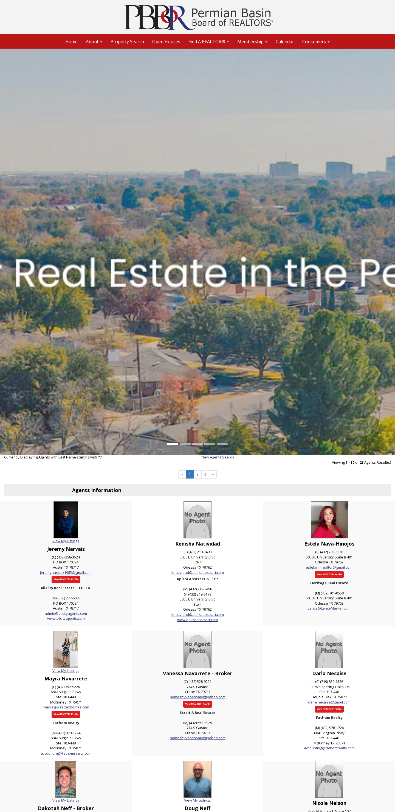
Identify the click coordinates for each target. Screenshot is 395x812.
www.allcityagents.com (66, 618)
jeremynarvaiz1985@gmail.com (66, 572)
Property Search (127, 41)
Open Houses (166, 41)
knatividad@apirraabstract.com (197, 572)
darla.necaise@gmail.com (329, 702)
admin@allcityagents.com (66, 613)
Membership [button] (252, 41)
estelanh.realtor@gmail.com (329, 567)
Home (71, 41)
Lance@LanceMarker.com (329, 608)
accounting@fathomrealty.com (66, 753)
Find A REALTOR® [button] (208, 41)
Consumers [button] (316, 41)
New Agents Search (218, 457)
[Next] (213, 474)
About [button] (94, 41)
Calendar (285, 41)
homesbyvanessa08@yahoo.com (197, 696)
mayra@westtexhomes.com (66, 707)
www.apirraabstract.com (197, 619)
